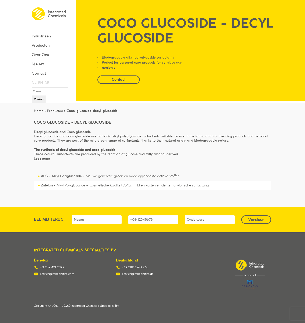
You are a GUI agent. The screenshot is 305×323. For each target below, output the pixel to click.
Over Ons (40, 55)
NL (34, 83)
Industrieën (41, 36)
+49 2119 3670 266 (135, 267)
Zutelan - (123, 185)
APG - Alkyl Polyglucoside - (109, 176)
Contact (39, 73)
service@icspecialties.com (57, 273)
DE (46, 83)
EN (40, 83)
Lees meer (42, 158)
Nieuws (38, 64)
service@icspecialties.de (137, 273)
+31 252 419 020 (52, 267)
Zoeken (38, 99)
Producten (41, 46)
